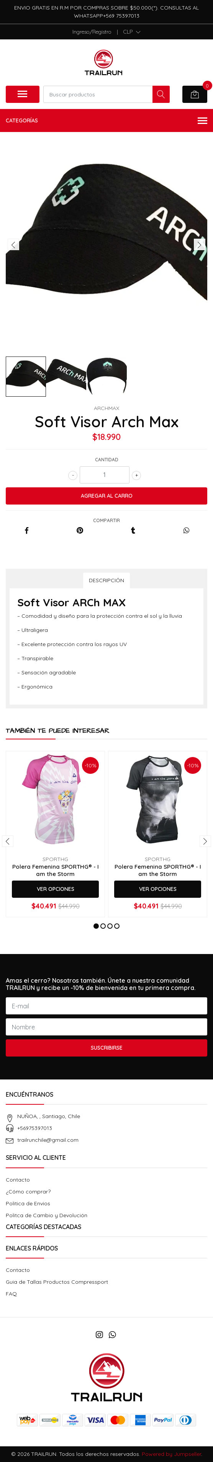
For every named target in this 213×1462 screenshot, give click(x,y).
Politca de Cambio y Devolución (46, 1215)
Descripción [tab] (106, 580)
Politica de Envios (28, 1203)
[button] (132, 31)
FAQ (11, 1293)
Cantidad (106, 459)
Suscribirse (107, 1047)
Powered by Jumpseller (171, 1454)
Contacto (18, 1179)
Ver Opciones (55, 889)
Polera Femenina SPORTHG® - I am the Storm (55, 870)
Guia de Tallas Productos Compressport (57, 1281)
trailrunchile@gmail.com (48, 1139)
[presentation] (13, 244)
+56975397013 (34, 1128)
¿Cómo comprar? (28, 1191)
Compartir (106, 520)
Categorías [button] (106, 121)
